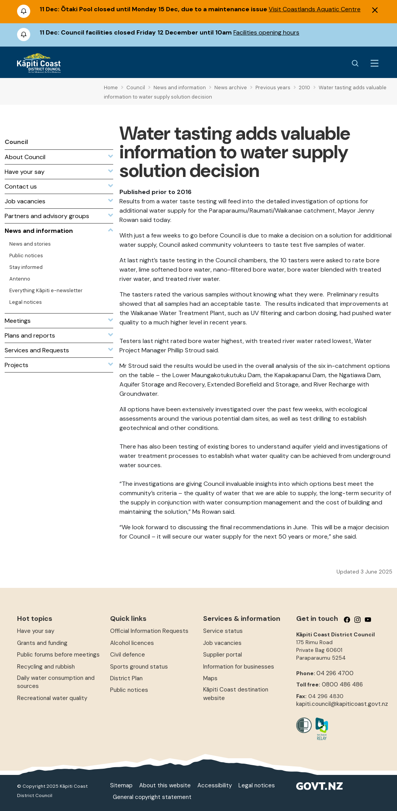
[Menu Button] (374, 63)
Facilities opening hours (266, 32)
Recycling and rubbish (46, 667)
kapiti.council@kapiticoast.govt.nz (342, 704)
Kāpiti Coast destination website (235, 694)
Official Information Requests (149, 631)
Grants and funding (42, 643)
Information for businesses (238, 667)
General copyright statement (152, 797)
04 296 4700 (335, 673)
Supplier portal (222, 655)
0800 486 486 (342, 684)
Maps (210, 678)
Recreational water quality (52, 698)
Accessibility (214, 785)
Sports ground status (139, 667)
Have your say (35, 631)
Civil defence (127, 655)
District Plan (126, 678)
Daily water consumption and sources (56, 682)
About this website (165, 785)
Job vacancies (222, 643)
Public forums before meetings (58, 655)
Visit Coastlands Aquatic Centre (315, 9)
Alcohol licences (132, 643)
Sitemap (121, 785)
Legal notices (256, 785)
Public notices (129, 690)
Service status (223, 631)
